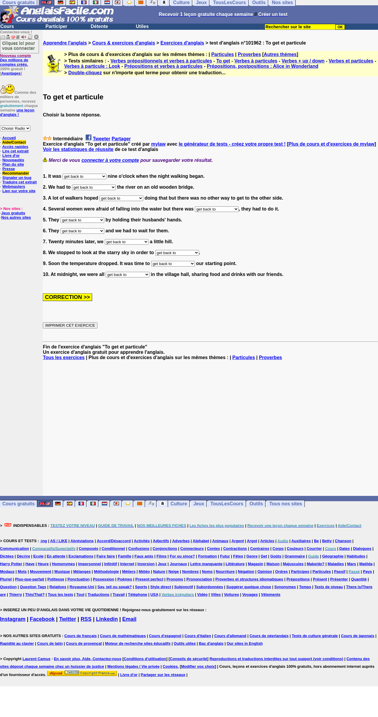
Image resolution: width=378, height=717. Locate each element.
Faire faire (106, 556)
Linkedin (107, 619)
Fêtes (238, 556)
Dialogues (362, 548)
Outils (256, 503)
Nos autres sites (16, 217)
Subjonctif (183, 587)
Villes (216, 594)
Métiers (129, 571)
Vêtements (271, 594)
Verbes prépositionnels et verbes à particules (161, 60)
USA (154, 594)
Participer (56, 26)
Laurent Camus (36, 659)
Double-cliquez (85, 72)
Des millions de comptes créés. (15, 60)
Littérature (235, 564)
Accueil (9, 138)
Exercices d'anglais (182, 42)
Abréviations (82, 541)
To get (223, 60)
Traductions (99, 594)
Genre (252, 556)
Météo (144, 571)
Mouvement (40, 571)
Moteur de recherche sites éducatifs (138, 643)
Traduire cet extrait (19, 182)
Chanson (343, 541)
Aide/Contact (14, 142)
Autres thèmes (280, 54)
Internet (127, 564)
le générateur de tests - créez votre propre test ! (232, 144)
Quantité (359, 579)
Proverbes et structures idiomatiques (249, 579)
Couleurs (295, 548)
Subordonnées (209, 587)
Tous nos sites (285, 503)
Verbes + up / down (302, 60)
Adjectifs (161, 541)
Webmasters (13, 186)
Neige (173, 571)
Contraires (259, 548)
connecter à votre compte (110, 160)
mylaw (158, 144)
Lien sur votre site (18, 191)
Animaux (220, 541)
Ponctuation (78, 579)
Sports (141, 587)
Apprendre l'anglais (65, 42)
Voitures (231, 594)
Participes (300, 571)
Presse (8, 169)
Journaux (178, 564)
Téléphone (137, 594)
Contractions (235, 548)
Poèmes (125, 579)
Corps (278, 548)
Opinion (265, 571)
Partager (121, 138)
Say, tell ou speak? (114, 587)
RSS (86, 619)
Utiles (142, 26)
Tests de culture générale (315, 636)
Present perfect (149, 579)
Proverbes (249, 54)
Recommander (15, 173)
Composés (88, 548)
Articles (267, 541)
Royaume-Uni (81, 587)
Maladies (336, 564)
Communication (14, 548)
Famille (124, 556)
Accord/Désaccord (114, 541)
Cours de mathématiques (123, 636)
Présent (320, 579)
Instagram (12, 619)
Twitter (67, 619)
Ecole (38, 556)
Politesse (55, 579)
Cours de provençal (84, 643)
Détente (99, 26)
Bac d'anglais (211, 643)
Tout (80, 594)
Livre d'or (11, 155)
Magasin (255, 564)
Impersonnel (89, 564)
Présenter (339, 579)
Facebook (42, 619)
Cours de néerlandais (269, 636)
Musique (62, 571)
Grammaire (295, 556)
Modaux (7, 571)
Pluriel (6, 579)
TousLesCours (227, 503)
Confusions (138, 548)
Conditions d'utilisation (145, 659)
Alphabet (201, 541)
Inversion (146, 564)
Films (162, 556)
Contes (213, 548)
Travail (119, 594)
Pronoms (175, 579)
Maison (273, 564)
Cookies (170, 666)
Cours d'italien (198, 636)
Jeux (198, 503)
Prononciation (199, 579)
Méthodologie (106, 571)
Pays (367, 571)
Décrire (23, 556)
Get (264, 556)
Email (129, 619)
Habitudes (356, 556)
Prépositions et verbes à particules (163, 66)
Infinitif (110, 564)
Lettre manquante (206, 564)
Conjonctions (165, 548)
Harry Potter (11, 564)
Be (316, 541)
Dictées (7, 556)
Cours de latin (50, 643)
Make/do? (316, 564)
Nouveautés (13, 160)
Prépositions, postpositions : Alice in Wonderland (262, 66)
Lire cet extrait (15, 151)
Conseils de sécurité (188, 659)
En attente (56, 556)
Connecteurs (192, 548)
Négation (246, 571)
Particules (222, 54)
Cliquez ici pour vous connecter (18, 45)
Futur (225, 556)
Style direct (160, 587)
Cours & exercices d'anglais (123, 42)
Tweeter (101, 138)
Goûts (275, 556)
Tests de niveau (329, 587)
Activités (142, 541)
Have (30, 564)
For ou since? (182, 556)
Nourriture (225, 571)
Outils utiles (184, 643)
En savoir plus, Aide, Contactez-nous (87, 659)
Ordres (281, 571)
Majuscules (293, 564)
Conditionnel (113, 548)
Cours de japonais (357, 636)
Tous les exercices (63, 357)
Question (8, 587)
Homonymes (63, 564)
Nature (159, 571)
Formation (207, 556)
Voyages (250, 594)
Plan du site (13, 164)
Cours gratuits (18, 503)
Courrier (314, 548)
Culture (178, 503)
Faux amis (144, 556)
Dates (344, 548)
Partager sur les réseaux (163, 674)
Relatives (57, 587)
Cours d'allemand (230, 636)
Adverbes (181, 541)
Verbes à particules (255, 60)
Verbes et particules (351, 60)
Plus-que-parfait (29, 579)
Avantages (10, 73)
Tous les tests (60, 594)
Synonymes (285, 587)
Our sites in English (245, 643)
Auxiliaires (301, 541)
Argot (252, 541)
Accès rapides (15, 146)
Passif (339, 571)
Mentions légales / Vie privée (133, 666)
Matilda (366, 564)
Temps (305, 587)
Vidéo (202, 594)
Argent (238, 541)
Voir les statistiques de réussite (78, 149)
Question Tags (33, 587)
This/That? (35, 594)
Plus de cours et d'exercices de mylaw (331, 144)
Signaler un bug (16, 177)
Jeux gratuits (13, 213)
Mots (22, 571)
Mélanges (82, 571)
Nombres (190, 571)
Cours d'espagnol (165, 636)
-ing (43, 541)
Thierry (15, 594)
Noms (207, 571)
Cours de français (80, 636)
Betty (327, 541)
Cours (7, 26)
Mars (351, 564)
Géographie (332, 556)
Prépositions (298, 579)
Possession (103, 579)
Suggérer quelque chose (248, 587)
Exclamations (81, 556)
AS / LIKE (59, 541)
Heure (43, 564)
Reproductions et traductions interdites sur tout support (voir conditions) (276, 659)
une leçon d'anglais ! (17, 112)
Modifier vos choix (198, 666)
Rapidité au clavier (17, 643)
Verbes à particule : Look (92, 66)
